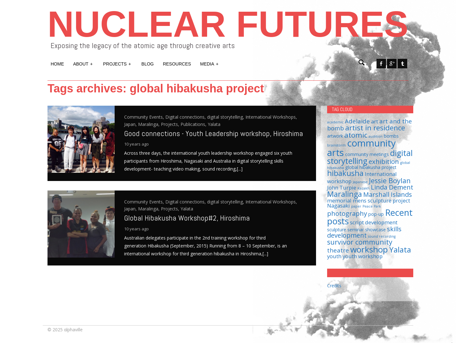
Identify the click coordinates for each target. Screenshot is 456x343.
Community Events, (144, 117)
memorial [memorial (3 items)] (339, 200)
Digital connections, (186, 117)
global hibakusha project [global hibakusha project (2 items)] (370, 167)
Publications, (194, 124)
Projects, (170, 124)
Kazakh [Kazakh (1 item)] (364, 188)
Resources (177, 63)
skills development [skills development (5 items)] (364, 232)
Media (209, 63)
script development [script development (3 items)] (373, 222)
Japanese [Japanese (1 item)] (360, 182)
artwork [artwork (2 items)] (335, 136)
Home (57, 63)
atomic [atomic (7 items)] (355, 135)
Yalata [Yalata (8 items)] (400, 250)
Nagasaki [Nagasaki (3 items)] (338, 205)
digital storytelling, (226, 117)
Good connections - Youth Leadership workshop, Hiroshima (213, 133)
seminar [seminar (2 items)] (355, 230)
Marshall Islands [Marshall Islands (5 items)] (387, 194)
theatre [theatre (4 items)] (338, 250)
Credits (334, 286)
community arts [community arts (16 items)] (361, 148)
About (83, 63)
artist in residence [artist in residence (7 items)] (375, 128)
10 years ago (136, 144)
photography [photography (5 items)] (347, 213)
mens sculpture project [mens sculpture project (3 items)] (381, 200)
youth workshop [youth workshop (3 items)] (363, 256)
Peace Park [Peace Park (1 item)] (372, 206)
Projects (117, 63)
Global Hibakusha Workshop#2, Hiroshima (187, 218)
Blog (148, 63)
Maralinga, (149, 124)
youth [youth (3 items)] (334, 256)
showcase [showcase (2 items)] (375, 230)
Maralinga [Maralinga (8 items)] (344, 194)
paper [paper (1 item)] (356, 206)
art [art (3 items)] (374, 121)
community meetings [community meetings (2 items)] (367, 154)
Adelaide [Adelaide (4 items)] (357, 121)
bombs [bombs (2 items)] (391, 136)
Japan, (131, 124)
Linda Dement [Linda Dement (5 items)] (392, 187)
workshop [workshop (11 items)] (369, 249)
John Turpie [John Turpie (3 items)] (341, 187)
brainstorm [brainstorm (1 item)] (336, 145)
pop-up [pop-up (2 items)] (376, 214)
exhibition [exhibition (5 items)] (384, 161)
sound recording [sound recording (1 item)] (382, 236)
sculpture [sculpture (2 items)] (336, 230)
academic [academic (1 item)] (335, 122)
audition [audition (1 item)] (376, 136)
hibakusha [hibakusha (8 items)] (345, 173)
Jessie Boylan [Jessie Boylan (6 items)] (390, 180)
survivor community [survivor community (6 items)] (359, 241)
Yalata (214, 124)
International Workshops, (271, 117)
